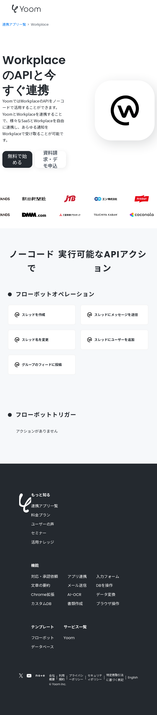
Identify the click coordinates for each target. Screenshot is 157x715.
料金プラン (40, 515)
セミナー (38, 533)
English (133, 677)
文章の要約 (40, 585)
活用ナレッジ (42, 542)
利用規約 (62, 677)
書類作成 (75, 603)
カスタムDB (41, 603)
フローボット (42, 638)
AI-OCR (74, 594)
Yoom (69, 638)
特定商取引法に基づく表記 (114, 677)
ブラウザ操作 (107, 603)
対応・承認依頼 (44, 576)
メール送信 (77, 585)
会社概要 (52, 677)
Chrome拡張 (42, 594)
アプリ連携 (77, 576)
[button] (143, 8)
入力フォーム (107, 576)
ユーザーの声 (42, 524)
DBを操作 (104, 585)
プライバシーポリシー (76, 677)
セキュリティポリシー (95, 677)
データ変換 (105, 594)
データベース (42, 647)
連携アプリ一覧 (44, 506)
